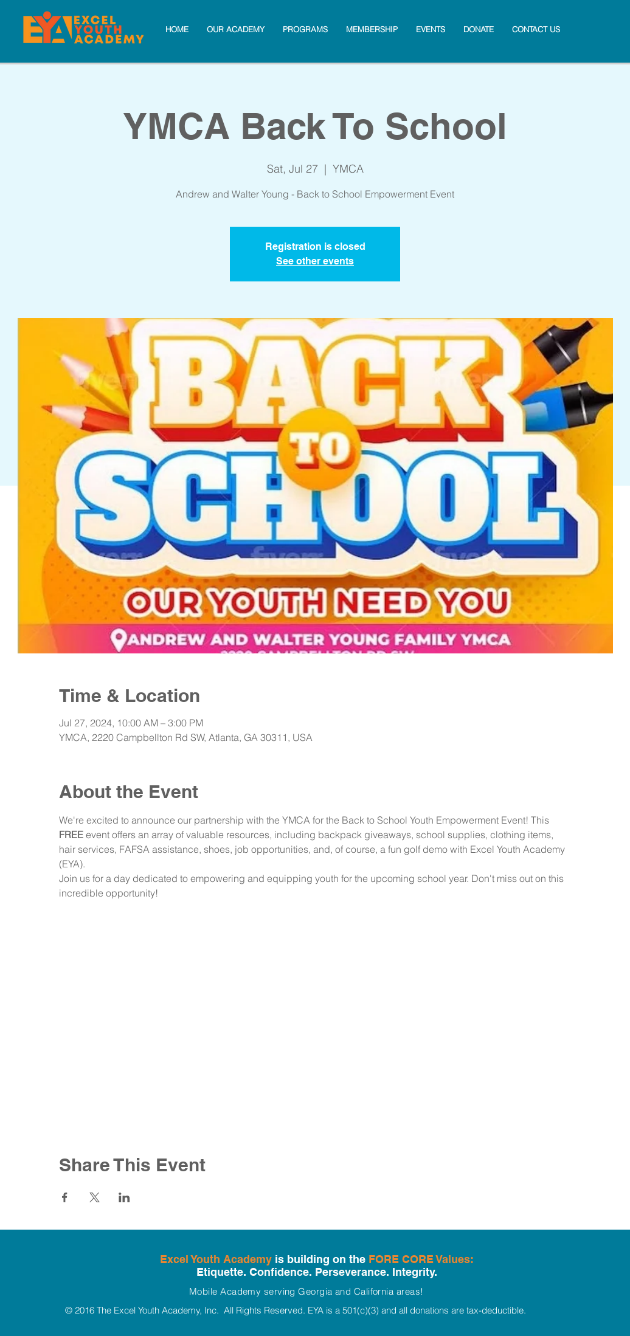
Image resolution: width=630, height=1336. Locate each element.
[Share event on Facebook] (65, 1197)
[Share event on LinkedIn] (124, 1197)
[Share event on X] (94, 1197)
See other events (315, 261)
